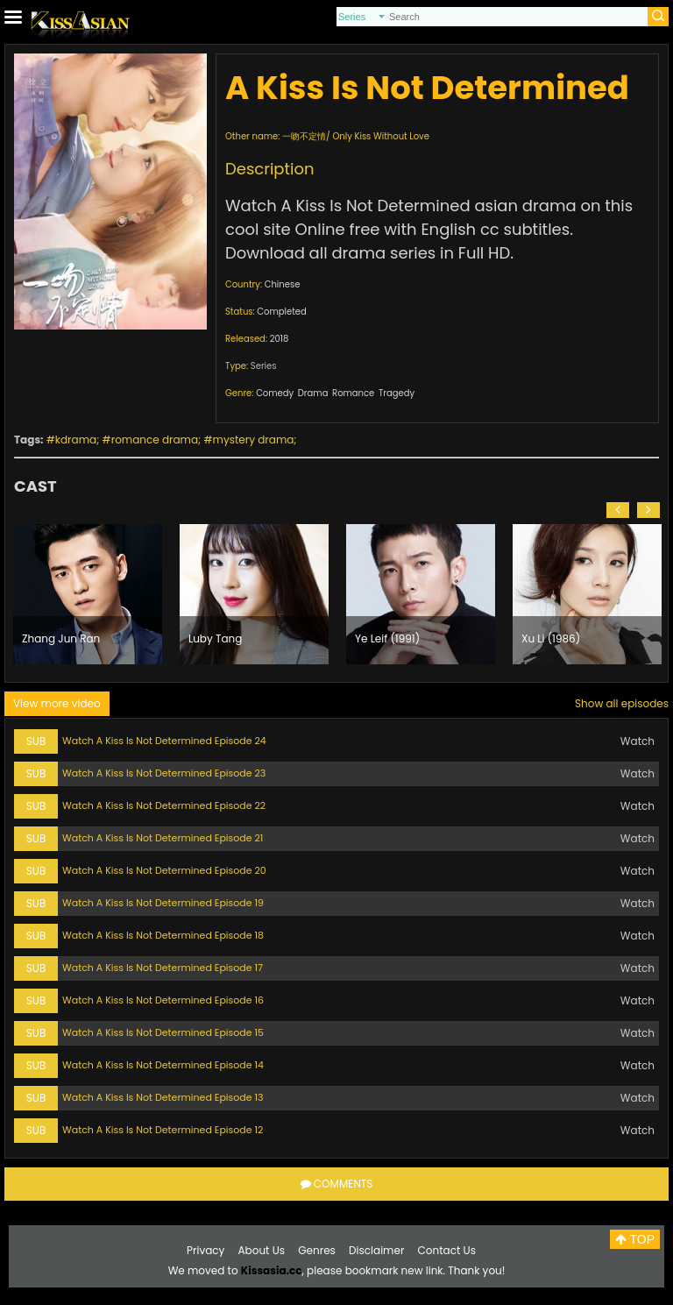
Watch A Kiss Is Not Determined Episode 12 (162, 1130)
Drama (313, 393)
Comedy (275, 393)
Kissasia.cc (271, 1270)
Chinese (283, 284)
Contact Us (447, 1250)
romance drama (154, 439)
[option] (87, 594)
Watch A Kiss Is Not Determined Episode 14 (163, 1065)
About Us (262, 1250)
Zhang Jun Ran (61, 638)
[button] (617, 510)
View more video (57, 703)
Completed (281, 311)
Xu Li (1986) (550, 638)
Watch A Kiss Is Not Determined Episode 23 (164, 773)
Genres (317, 1250)
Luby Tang (215, 638)
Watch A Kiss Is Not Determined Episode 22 (164, 805)
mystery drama (253, 439)
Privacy (205, 1250)
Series (264, 365)
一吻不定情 (304, 136)
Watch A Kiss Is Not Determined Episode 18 (163, 935)
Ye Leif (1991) (387, 638)
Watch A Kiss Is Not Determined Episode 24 (164, 741)
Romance (353, 393)
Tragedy (396, 393)
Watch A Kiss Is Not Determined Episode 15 (163, 1032)
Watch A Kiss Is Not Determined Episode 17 (162, 968)
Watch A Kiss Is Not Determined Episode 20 (164, 870)
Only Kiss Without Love (380, 136)
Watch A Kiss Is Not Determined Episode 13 (163, 1097)
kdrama (75, 439)
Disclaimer (376, 1250)
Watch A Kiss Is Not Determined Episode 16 (163, 1000)
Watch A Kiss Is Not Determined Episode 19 (163, 903)
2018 (279, 338)
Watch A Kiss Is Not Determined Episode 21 (162, 838)
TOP (635, 1239)
